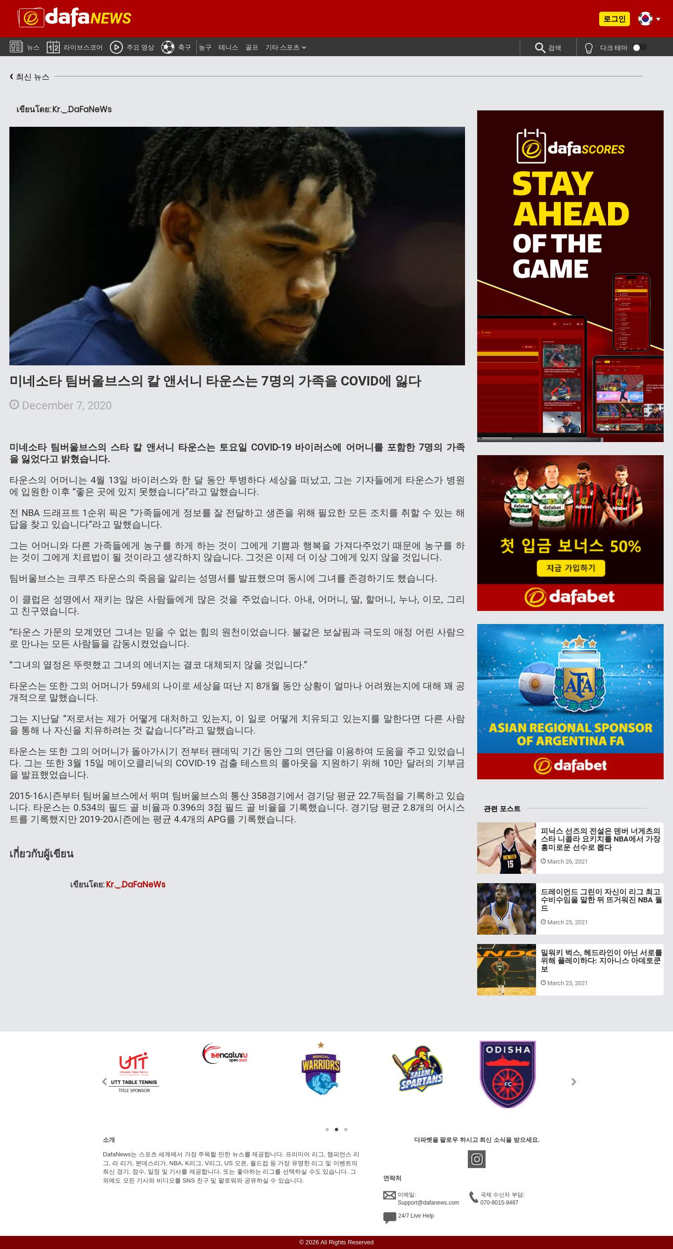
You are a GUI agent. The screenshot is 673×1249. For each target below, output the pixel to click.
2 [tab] (336, 1129)
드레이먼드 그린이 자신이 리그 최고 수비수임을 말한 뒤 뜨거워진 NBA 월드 (601, 900)
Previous (99, 1081)
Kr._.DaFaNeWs (135, 884)
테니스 (228, 47)
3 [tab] (346, 1129)
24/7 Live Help (408, 1218)
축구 (176, 47)
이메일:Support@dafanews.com (421, 1198)
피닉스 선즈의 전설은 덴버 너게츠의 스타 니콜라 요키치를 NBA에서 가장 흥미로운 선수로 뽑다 (600, 839)
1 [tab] (327, 1129)
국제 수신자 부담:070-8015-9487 (496, 1198)
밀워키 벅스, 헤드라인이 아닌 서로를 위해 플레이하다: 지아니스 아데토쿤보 (601, 960)
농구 (205, 47)
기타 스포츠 (282, 47)
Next (574, 1081)
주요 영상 (132, 47)
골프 (251, 47)
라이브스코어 (75, 46)
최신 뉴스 (29, 76)
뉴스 (25, 46)
